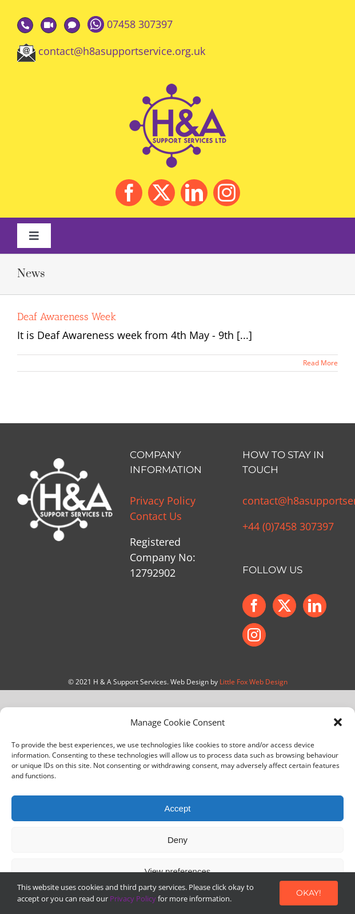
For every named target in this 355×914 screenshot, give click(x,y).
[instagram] (226, 192)
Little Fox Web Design (254, 682)
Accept (178, 808)
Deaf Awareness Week (66, 316)
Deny (177, 840)
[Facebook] (254, 605)
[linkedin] (194, 192)
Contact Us (156, 516)
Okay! (308, 893)
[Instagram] (254, 635)
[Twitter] (284, 605)
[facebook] (128, 192)
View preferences (178, 871)
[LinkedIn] (314, 605)
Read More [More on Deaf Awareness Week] (320, 363)
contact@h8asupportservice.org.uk (121, 51)
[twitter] (161, 192)
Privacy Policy (163, 500)
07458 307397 (140, 24)
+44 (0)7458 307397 (288, 526)
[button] (338, 722)
